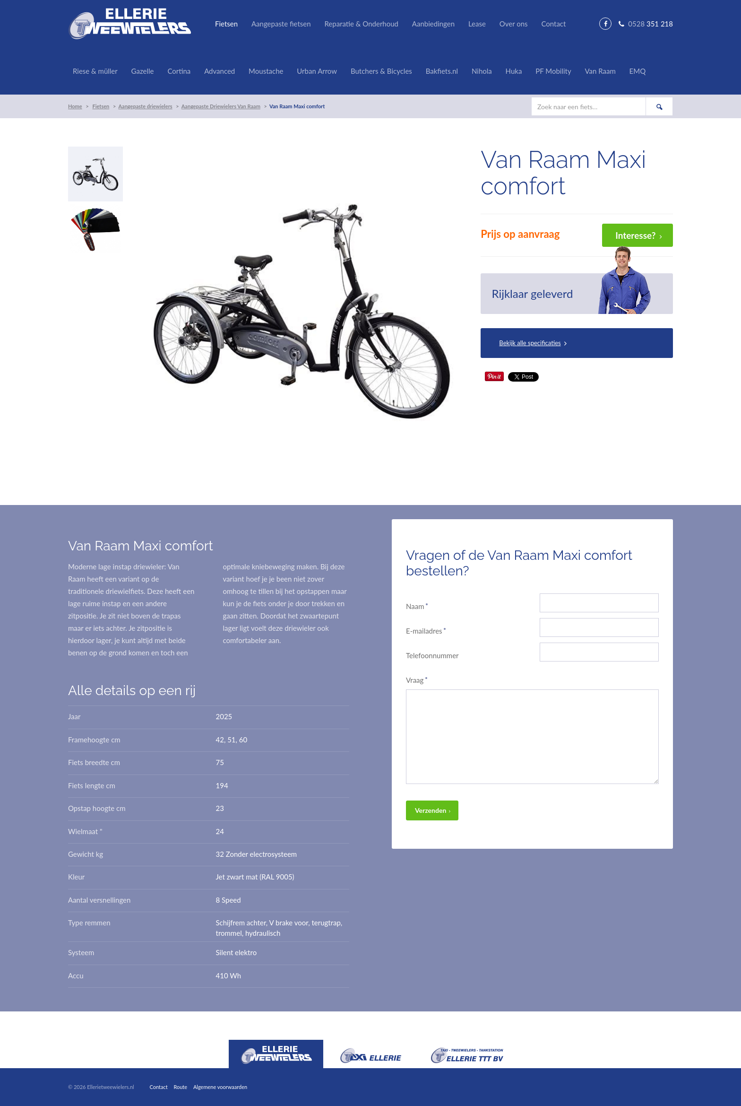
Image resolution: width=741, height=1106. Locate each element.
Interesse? (635, 235)
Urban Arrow (317, 71)
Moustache (266, 71)
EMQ (637, 71)
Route (180, 1087)
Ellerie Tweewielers (129, 23)
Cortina (178, 71)
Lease (477, 23)
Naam (417, 606)
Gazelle (142, 71)
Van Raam (600, 71)
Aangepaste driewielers (145, 106)
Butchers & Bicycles (381, 71)
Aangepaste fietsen (281, 23)
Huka (514, 71)
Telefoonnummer (432, 655)
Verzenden (430, 810)
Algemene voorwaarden (220, 1087)
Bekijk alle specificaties (529, 343)
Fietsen (226, 23)
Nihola (482, 71)
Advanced (219, 71)
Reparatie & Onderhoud (361, 23)
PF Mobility (553, 71)
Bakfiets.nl (442, 71)
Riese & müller (95, 71)
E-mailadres (426, 630)
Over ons (514, 23)
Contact (553, 23)
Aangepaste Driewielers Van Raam (220, 106)
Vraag (417, 680)
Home (75, 106)
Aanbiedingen (433, 23)
